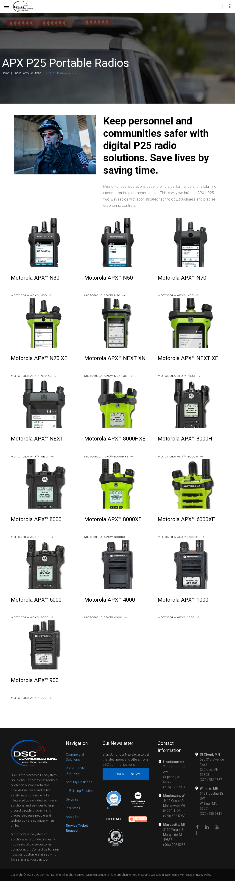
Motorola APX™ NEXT (37, 438)
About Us (72, 817)
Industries (73, 808)
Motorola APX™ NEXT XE (188, 358)
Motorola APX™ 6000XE (186, 519)
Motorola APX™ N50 (108, 278)
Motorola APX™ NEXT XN (114, 358)
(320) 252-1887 (211, 780)
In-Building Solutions (80, 791)
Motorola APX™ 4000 (109, 600)
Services (72, 799)
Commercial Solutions (75, 757)
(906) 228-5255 (174, 845)
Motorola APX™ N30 (35, 278)
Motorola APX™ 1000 (183, 600)
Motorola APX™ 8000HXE (114, 438)
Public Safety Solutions (27, 73)
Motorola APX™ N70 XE (39, 358)
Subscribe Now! (126, 774)
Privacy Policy (203, 874)
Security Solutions (79, 782)
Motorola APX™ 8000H (185, 438)
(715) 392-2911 (174, 787)
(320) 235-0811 (211, 813)
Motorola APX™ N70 (182, 278)
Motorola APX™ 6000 (36, 600)
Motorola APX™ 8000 (36, 519)
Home (5, 73)
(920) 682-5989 (174, 816)
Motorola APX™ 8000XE (113, 519)
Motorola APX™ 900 (35, 680)
